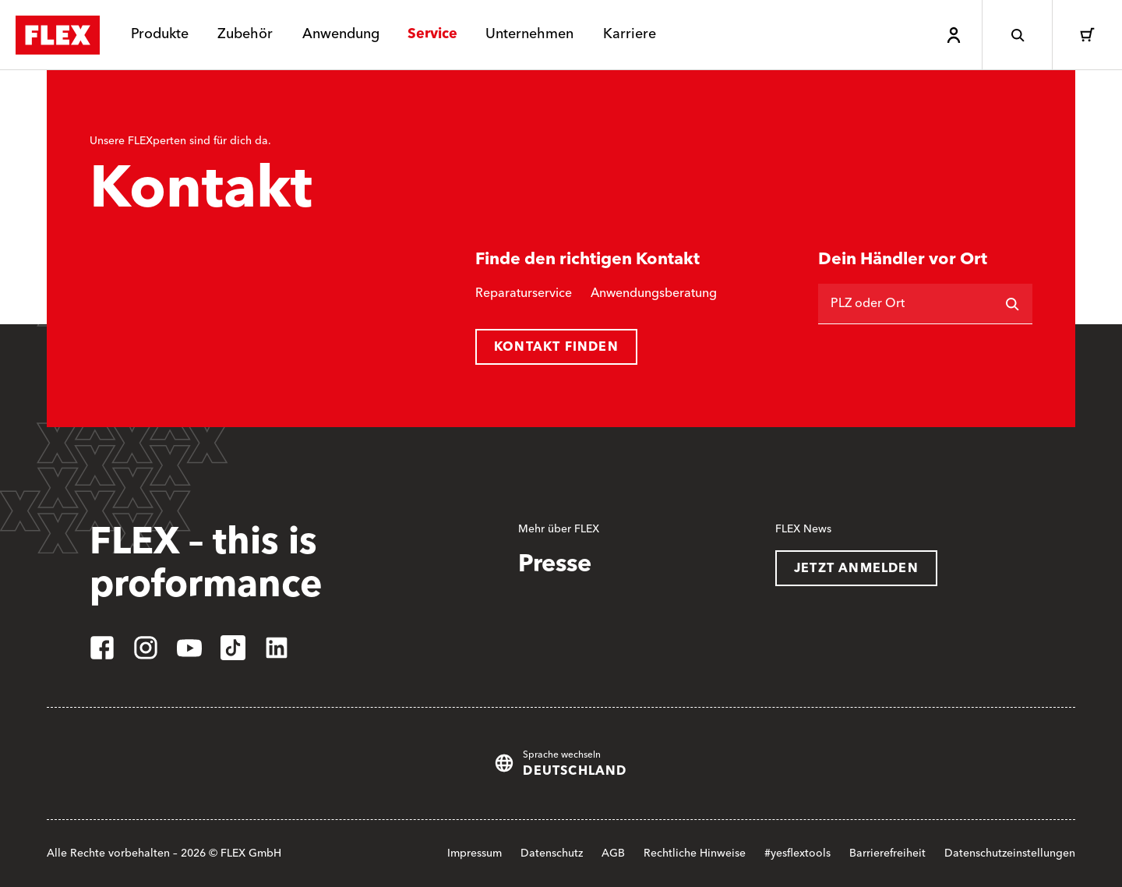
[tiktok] (233, 648)
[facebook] (102, 648)
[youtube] (189, 648)
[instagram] (146, 648)
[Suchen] (1012, 304)
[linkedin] (276, 648)
